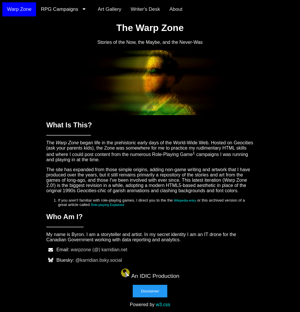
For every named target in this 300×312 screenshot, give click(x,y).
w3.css (163, 304)
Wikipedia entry (185, 200)
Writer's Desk (145, 9)
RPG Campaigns (64, 9)
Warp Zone (19, 9)
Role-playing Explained (107, 205)
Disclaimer (150, 291)
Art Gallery (109, 9)
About (175, 9)
